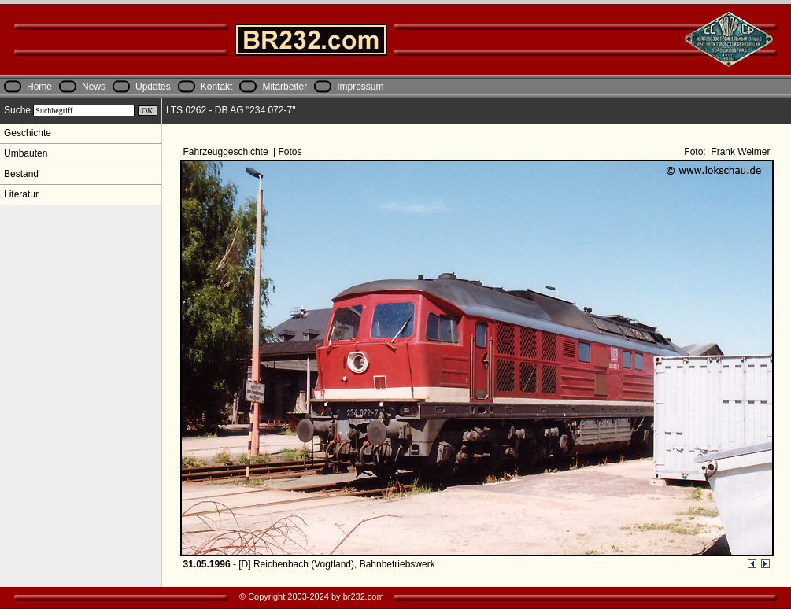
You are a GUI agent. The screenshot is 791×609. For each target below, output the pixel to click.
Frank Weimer (739, 151)
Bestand (21, 173)
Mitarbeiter (284, 86)
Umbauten (25, 153)
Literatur (21, 194)
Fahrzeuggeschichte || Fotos (244, 151)
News (93, 86)
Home (39, 86)
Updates (153, 86)
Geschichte (27, 132)
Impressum (360, 86)
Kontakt (217, 86)
